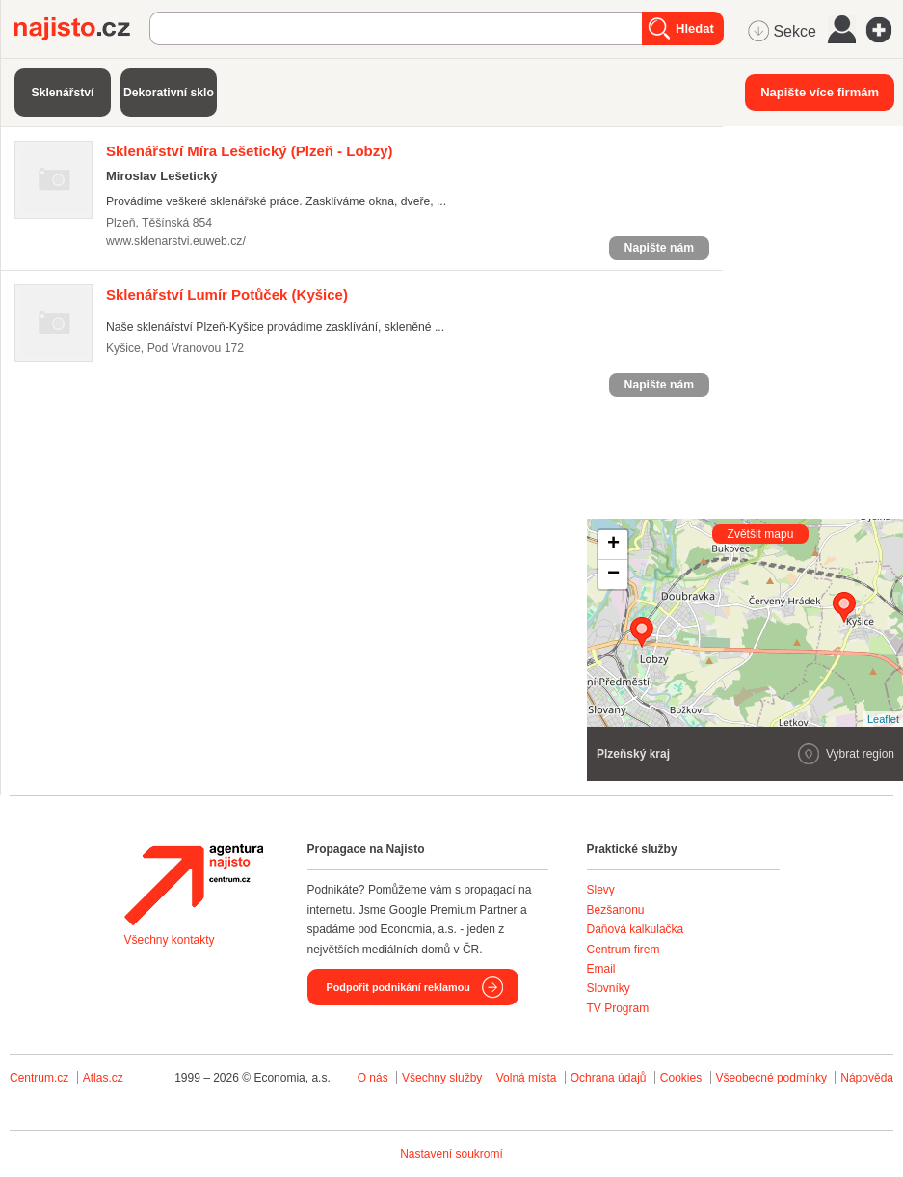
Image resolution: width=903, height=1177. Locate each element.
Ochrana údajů (609, 1077)
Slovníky (608, 988)
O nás (373, 1077)
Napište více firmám (819, 92)
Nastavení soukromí (451, 1154)
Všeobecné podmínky (771, 1077)
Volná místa (526, 1077)
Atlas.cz (103, 1077)
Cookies (681, 1077)
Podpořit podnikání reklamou (398, 987)
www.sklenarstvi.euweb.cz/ (176, 241)
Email (601, 969)
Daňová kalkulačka (635, 929)
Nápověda (866, 1077)
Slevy (601, 889)
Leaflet (883, 719)
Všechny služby (444, 1077)
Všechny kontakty (169, 940)
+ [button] (613, 544)
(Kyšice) (227, 294)
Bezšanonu (616, 910)
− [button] (613, 574)
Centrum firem (623, 949)
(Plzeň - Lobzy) (249, 151)
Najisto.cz (81, 28)
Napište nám (659, 247)
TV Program (618, 1008)
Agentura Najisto (193, 884)
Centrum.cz (39, 1077)
